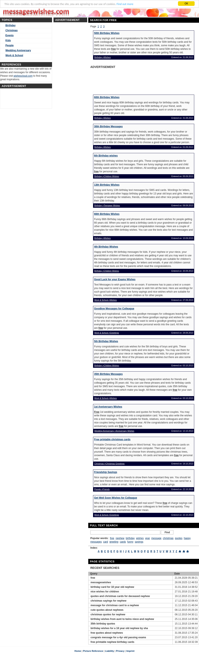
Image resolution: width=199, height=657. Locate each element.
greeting (113, 541)
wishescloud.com (23, 75)
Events (9, 35)
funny (130, 541)
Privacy (120, 651)
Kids (8, 40)
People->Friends (102, 489)
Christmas (11, 30)
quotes (178, 538)
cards (123, 541)
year (147, 538)
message (156, 538)
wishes (140, 538)
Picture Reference (93, 651)
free (112, 538)
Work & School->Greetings (106, 333)
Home (78, 651)
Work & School (14, 55)
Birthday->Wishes (102, 57)
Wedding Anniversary (18, 50)
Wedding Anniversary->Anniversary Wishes (114, 431)
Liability (109, 651)
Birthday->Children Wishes (106, 176)
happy (187, 538)
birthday (130, 538)
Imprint (130, 651)
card (105, 541)
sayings (139, 541)
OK (186, 3)
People (9, 45)
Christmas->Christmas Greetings (109, 464)
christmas (168, 538)
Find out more (125, 4)
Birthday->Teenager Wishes (107, 205)
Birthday (10, 25)
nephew (120, 538)
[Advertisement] (122, 80)
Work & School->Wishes (105, 300)
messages (96, 541)
